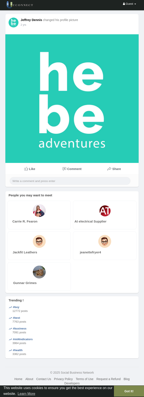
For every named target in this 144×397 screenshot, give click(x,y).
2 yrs (23, 24)
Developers (72, 383)
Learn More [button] (26, 393)
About (29, 379)
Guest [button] (129, 3)
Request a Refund (108, 379)
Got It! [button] (128, 391)
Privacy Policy (63, 379)
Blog (127, 379)
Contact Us (43, 379)
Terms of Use (84, 379)
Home (18, 379)
